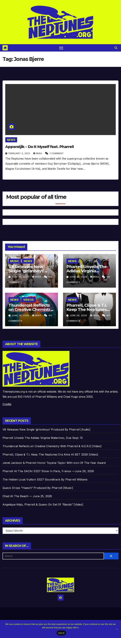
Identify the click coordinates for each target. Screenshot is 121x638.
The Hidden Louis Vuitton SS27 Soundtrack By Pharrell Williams (45, 479)
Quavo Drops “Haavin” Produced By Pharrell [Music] (38, 488)
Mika (38, 153)
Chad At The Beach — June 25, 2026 (27, 496)
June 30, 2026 (21, 277)
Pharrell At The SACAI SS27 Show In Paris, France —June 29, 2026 (48, 471)
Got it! (61, 633)
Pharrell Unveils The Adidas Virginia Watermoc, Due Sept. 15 (43, 438)
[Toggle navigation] (61, 47)
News (11, 140)
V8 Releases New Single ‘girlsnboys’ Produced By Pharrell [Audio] (46, 429)
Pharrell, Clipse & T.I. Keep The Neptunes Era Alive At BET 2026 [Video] (50, 454)
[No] (116, 629)
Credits (7, 404)
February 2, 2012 (19, 153)
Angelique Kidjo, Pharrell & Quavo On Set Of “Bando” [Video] (43, 504)
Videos (28, 299)
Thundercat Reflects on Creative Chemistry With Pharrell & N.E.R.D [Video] (52, 446)
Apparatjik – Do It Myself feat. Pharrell (39, 146)
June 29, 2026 (21, 315)
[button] (116, 47)
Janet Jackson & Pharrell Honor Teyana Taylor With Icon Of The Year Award (54, 463)
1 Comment (57, 153)
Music (14, 261)
